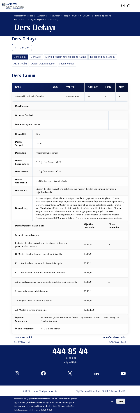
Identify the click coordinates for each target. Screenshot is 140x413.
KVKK (122, 391)
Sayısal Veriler (66, 64)
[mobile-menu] (135, 6)
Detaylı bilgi (45, 410)
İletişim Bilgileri (71, 362)
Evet (112, 401)
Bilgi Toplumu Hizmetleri (88, 391)
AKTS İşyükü (20, 64)
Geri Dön (24, 47)
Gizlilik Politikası (109, 391)
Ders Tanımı (20, 57)
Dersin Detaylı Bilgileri (43, 64)
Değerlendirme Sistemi (102, 57)
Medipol (71, 358)
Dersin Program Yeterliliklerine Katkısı (65, 57)
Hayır (121, 401)
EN (123, 5)
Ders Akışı (35, 57)
